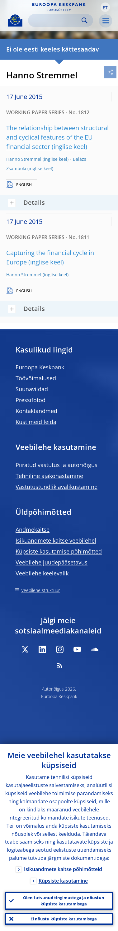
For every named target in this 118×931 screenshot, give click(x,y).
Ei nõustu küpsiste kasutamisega (64, 919)
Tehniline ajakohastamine (49, 476)
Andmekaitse (33, 529)
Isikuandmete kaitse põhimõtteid (63, 869)
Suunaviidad (32, 389)
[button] (105, 7)
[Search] (55, 20)
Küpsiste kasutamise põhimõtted (59, 551)
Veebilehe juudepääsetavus (51, 562)
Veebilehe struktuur (40, 590)
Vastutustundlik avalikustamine (56, 486)
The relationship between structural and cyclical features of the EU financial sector (57, 137)
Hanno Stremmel (23, 159)
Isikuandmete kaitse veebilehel (56, 540)
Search (84, 20)
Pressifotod (30, 400)
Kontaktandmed (36, 411)
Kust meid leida (36, 422)
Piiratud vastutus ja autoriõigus (56, 465)
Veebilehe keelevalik (42, 573)
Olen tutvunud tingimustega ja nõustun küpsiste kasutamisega (63, 901)
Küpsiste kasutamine (63, 880)
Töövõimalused (36, 378)
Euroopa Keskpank (40, 367)
